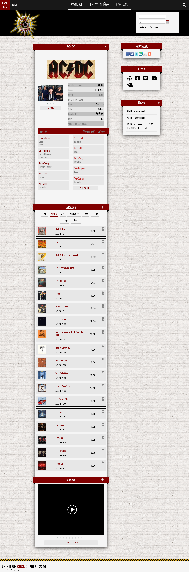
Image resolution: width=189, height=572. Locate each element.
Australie (100, 104)
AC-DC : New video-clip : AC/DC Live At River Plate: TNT (140, 126)
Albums (54, 213)
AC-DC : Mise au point (136, 111)
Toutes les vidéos (71, 542)
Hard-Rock (99, 90)
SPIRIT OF (13, 566)
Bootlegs (64, 220)
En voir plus (85, 188)
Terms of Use (6, 570)
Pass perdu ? (155, 27)
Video (86, 213)
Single (95, 213)
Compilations (74, 213)
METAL (4, 6)
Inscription (143, 27)
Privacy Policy (15, 570)
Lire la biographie (50, 107)
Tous (45, 213)
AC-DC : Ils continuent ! (136, 118)
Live (62, 213)
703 (102, 119)
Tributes (75, 220)
